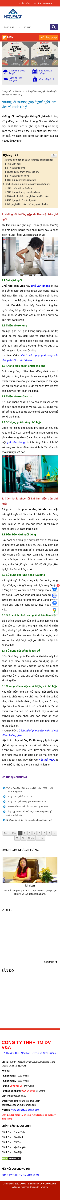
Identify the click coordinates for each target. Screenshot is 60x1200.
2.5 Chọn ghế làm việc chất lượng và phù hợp (27, 204)
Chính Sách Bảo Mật (12, 1152)
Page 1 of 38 (10, 833)
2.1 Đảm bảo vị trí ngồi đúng (18, 188)
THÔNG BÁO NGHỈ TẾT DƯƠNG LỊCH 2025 (27, 806)
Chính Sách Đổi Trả (11, 1142)
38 (23, 838)
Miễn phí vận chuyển (15, 79)
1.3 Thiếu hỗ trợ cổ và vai (17, 176)
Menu (11, 37)
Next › (31, 838)
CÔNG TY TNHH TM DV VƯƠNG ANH (21, 1175)
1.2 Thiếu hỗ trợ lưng (15, 168)
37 (17, 838)
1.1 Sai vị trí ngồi (13, 163)
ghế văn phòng (40, 285)
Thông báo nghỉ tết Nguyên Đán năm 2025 (26, 801)
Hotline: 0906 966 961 (44, 3)
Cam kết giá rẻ (46, 79)
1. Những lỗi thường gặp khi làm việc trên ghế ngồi (28, 159)
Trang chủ (6, 91)
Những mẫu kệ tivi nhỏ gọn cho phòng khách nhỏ (29, 820)
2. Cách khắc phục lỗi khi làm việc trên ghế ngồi (26, 184)
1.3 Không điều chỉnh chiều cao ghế (22, 172)
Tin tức (18, 91)
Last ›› (41, 838)
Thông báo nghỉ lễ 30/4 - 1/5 (19, 796)
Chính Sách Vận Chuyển (14, 1147)
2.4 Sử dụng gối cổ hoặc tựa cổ (20, 200)
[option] (30, 876)
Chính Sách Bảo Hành (13, 1137)
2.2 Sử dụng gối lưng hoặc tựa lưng (22, 192)
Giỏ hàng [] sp (48, 37)
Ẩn (54, 155)
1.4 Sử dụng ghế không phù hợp (20, 180)
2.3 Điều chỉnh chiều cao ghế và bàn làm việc (26, 196)
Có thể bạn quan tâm (14, 777)
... (54, 833)
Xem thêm (49, 962)
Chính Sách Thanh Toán (13, 1132)
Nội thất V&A (47, 759)
